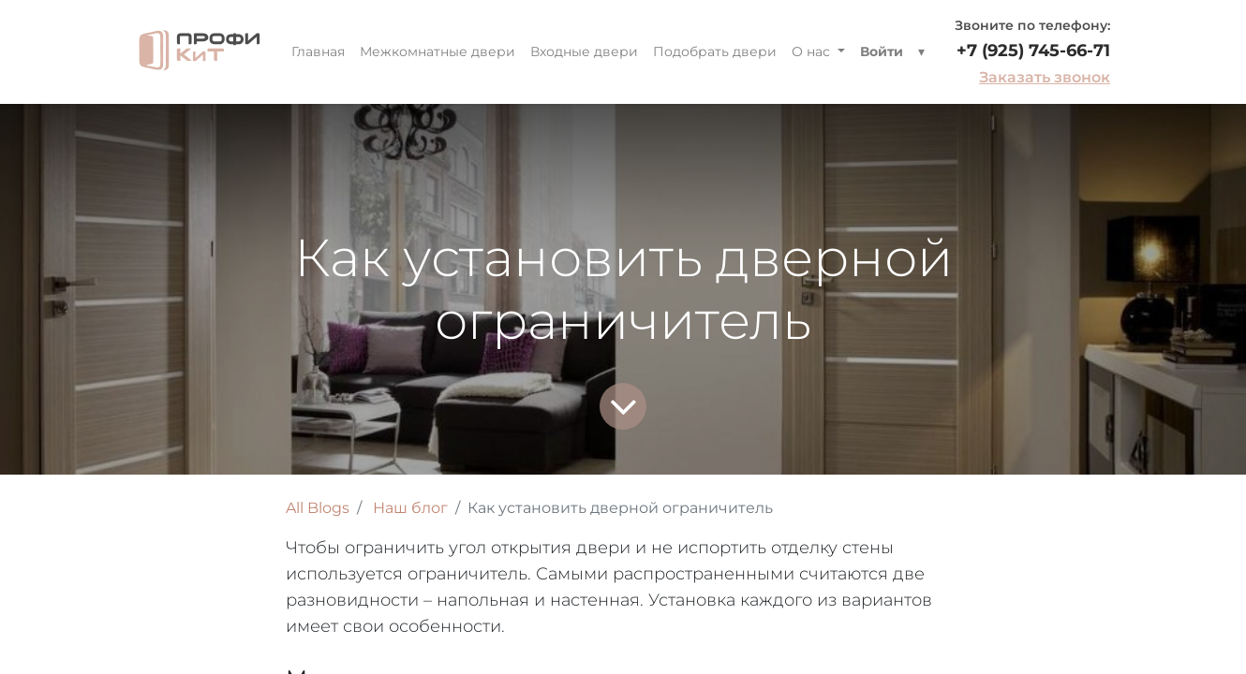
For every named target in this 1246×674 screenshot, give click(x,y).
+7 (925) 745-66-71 (1033, 50)
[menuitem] (318, 52)
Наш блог (410, 508)
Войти (881, 51)
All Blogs (317, 508)
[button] (921, 52)
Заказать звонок (1044, 77)
